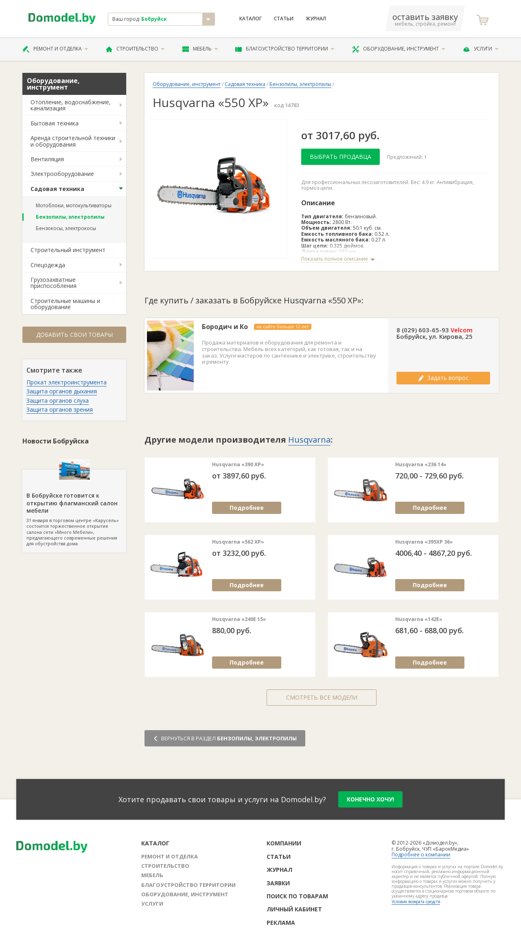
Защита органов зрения (59, 409)
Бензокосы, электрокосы (66, 228)
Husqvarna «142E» (418, 619)
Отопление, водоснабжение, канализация (71, 105)
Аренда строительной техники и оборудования (73, 141)
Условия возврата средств (416, 901)
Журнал (316, 18)
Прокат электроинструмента (66, 382)
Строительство (135, 49)
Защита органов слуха (57, 400)
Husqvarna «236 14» (421, 464)
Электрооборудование (62, 174)
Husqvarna (309, 439)
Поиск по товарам (297, 896)
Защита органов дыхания (61, 391)
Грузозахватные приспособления (54, 283)
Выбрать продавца (340, 156)
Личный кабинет (294, 909)
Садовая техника (57, 189)
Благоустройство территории (285, 49)
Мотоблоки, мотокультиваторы (74, 205)
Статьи (283, 18)
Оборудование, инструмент (398, 49)
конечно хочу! (370, 799)
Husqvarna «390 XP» (238, 464)
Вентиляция (47, 159)
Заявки (278, 883)
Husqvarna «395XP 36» (424, 542)
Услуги (481, 49)
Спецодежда (48, 265)
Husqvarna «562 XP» (238, 542)
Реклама (281, 922)
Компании (284, 843)
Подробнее (247, 507)
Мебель (200, 49)
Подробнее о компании (421, 854)
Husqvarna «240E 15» (239, 619)
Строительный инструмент (68, 250)
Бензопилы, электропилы (70, 216)
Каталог (250, 18)
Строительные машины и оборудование (65, 304)
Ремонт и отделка (55, 49)
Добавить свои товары (74, 334)
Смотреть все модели (321, 697)
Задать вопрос (443, 378)
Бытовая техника (55, 123)
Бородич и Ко (225, 327)
